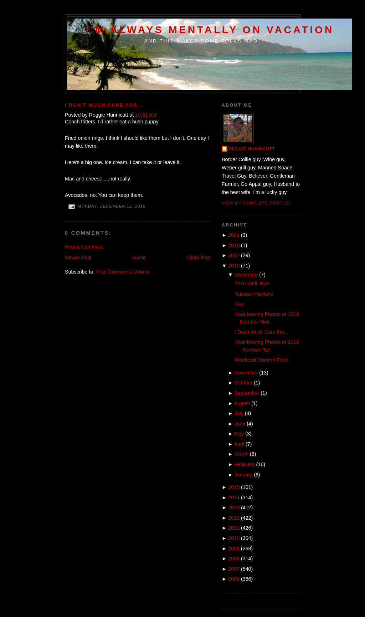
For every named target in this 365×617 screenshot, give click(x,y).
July (238, 413)
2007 (234, 569)
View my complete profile (255, 203)
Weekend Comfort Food (262, 360)
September (246, 393)
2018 (234, 245)
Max (239, 304)
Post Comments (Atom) (122, 272)
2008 (234, 558)
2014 (234, 497)
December (246, 274)
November (246, 373)
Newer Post (78, 257)
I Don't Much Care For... (104, 105)
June (239, 424)
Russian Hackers (254, 294)
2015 (234, 487)
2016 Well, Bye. (252, 283)
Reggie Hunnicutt (252, 149)
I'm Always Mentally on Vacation (210, 29)
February (244, 464)
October (243, 383)
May (239, 434)
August (242, 403)
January (243, 475)
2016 (234, 266)
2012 (234, 518)
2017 (234, 255)
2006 (234, 579)
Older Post (199, 257)
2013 (234, 507)
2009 (234, 548)
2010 (234, 538)
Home (139, 257)
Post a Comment (84, 247)
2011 (234, 528)
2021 (234, 235)
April (239, 444)
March (241, 454)
